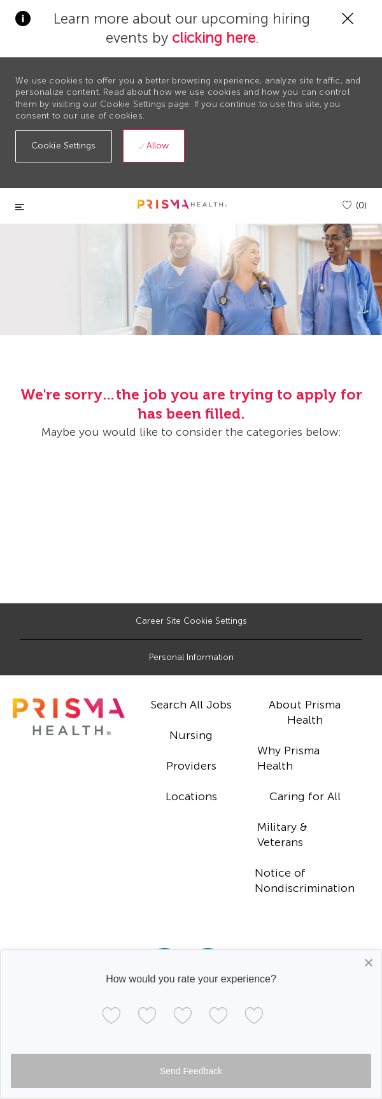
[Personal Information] (191, 657)
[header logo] (182, 204)
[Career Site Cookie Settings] (191, 621)
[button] (63, 146)
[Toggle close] (19, 207)
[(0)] (355, 205)
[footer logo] (69, 716)
